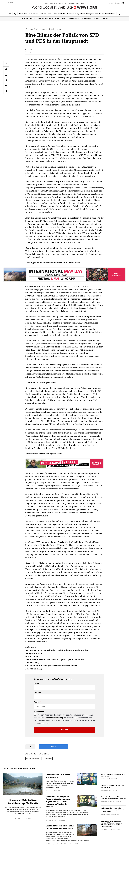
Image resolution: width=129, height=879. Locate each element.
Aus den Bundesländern (33, 758)
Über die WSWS (86, 19)
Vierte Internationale (28, 19)
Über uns (117, 3)
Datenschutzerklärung (54, 718)
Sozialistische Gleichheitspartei (48, 19)
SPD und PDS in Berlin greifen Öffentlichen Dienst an (51, 665)
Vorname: (37, 693)
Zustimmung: (39, 711)
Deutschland (48, 758)
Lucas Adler (29, 50)
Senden (64, 730)
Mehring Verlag (74, 19)
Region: (37, 702)
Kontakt (110, 3)
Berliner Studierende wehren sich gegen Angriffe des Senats (54, 659)
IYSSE (63, 19)
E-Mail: (36, 683)
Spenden (105, 19)
